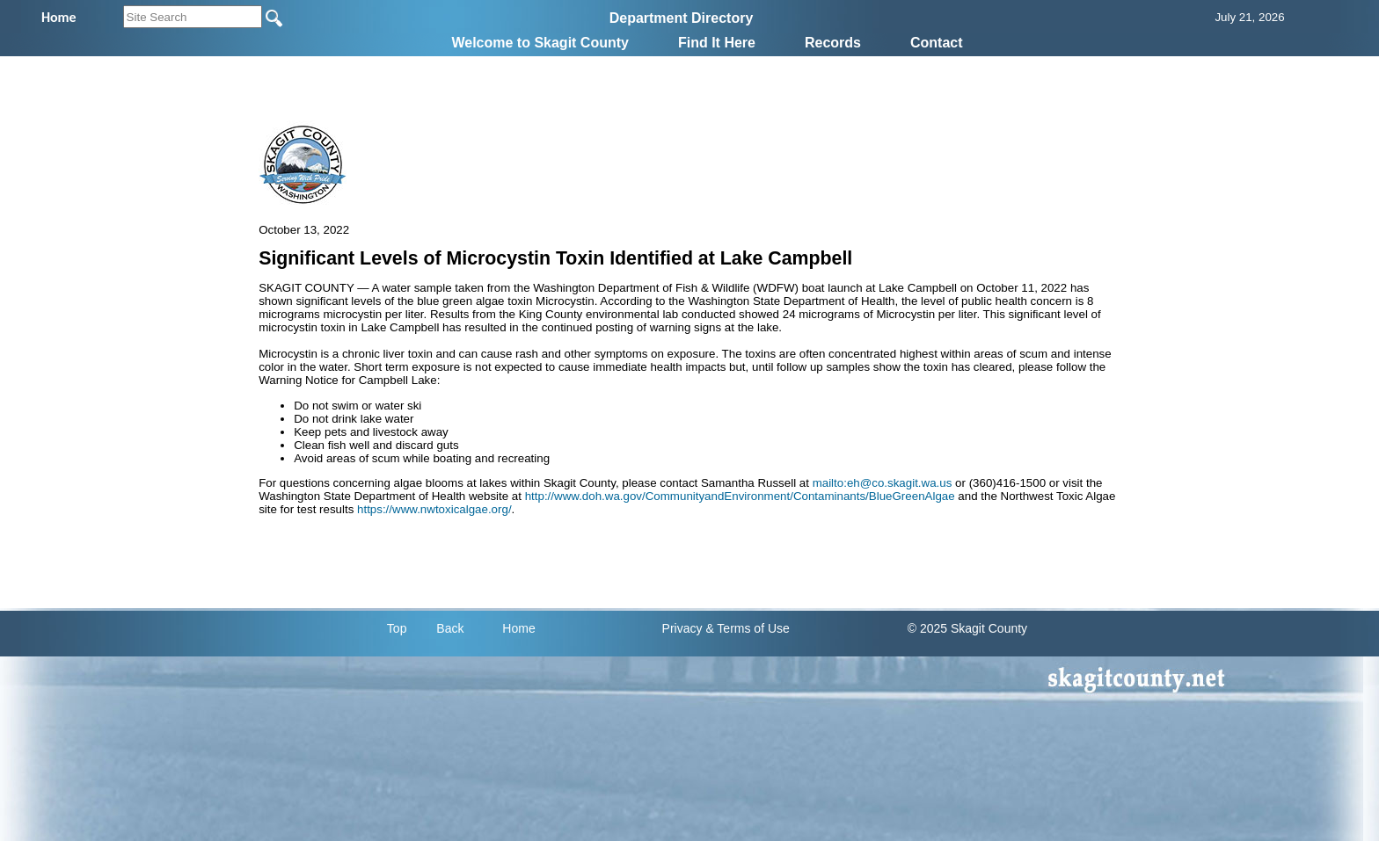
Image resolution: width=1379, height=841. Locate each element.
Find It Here (716, 42)
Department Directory (681, 18)
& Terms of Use (747, 628)
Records (833, 42)
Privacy (682, 628)
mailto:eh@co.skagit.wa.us (882, 482)
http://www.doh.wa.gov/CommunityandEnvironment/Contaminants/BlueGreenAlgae (740, 496)
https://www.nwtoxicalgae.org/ (434, 509)
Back (449, 628)
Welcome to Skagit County (540, 42)
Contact (936, 42)
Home (518, 628)
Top (397, 628)
